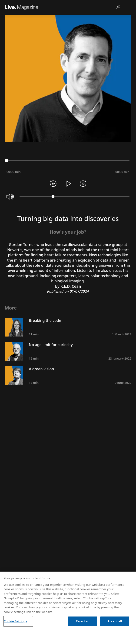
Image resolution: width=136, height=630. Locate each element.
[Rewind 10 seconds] (53, 183)
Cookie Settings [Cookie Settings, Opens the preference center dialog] (15, 621)
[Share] (118, 7)
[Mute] (10, 196)
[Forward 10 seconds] (83, 183)
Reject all (83, 621)
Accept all (114, 621)
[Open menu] (126, 7)
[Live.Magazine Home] (21, 7)
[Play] (68, 183)
